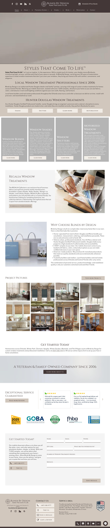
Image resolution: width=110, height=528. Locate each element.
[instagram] (16, 4)
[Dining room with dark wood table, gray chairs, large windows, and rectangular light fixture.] (92, 322)
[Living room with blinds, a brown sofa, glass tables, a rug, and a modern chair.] (18, 292)
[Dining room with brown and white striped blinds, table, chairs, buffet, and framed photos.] (67, 292)
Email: (67, 439)
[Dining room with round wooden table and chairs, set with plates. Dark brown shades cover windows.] (67, 316)
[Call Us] (78, 523)
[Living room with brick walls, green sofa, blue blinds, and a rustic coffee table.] (43, 297)
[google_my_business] (29, 4)
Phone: (85, 439)
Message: (50, 462)
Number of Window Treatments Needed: (61, 454)
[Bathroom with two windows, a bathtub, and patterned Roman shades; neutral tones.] (92, 297)
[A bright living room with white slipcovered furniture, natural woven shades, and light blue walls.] (18, 316)
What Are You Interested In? (84, 446)
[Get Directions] (88, 523)
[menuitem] (17, 10)
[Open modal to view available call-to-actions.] (98, 523)
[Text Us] (83, 523)
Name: (49, 439)
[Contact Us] (93, 523)
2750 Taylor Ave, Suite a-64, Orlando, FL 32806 (17, 500)
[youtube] (21, 4)
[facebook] (12, 4)
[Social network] (25, 4)
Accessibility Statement (59, 522)
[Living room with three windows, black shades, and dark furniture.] (43, 322)
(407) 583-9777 (58, 351)
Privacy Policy (48, 522)
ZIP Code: (50, 446)
